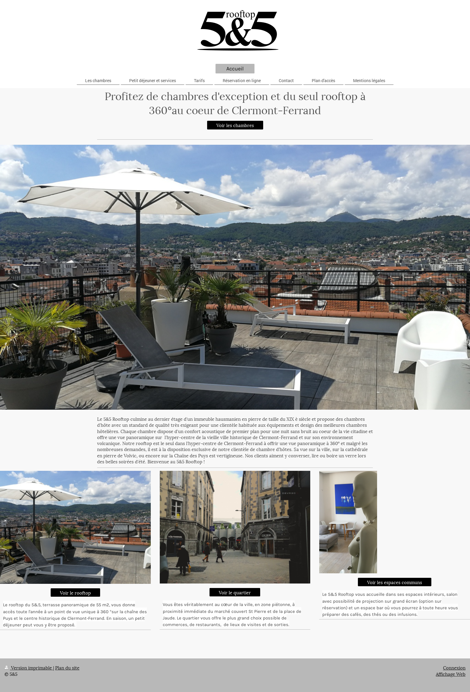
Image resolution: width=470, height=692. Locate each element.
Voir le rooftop (75, 592)
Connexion (454, 667)
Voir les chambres (235, 125)
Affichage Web (451, 673)
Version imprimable (28, 667)
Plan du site (67, 667)
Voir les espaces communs (394, 582)
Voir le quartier (235, 592)
